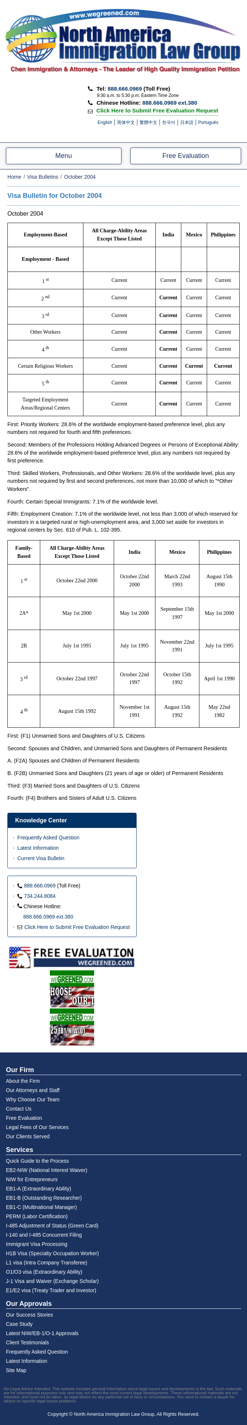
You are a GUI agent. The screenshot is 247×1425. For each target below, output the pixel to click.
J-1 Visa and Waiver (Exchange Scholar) (52, 1281)
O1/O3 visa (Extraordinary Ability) (44, 1272)
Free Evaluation (185, 155)
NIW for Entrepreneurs (32, 1179)
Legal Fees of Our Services (37, 1127)
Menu (63, 155)
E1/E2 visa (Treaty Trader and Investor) (51, 1290)
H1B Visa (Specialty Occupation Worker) (52, 1253)
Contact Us (18, 1109)
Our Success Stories (29, 1315)
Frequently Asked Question (48, 837)
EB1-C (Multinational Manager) (41, 1207)
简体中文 (126, 122)
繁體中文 (148, 122)
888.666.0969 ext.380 (169, 103)
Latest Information (38, 848)
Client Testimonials (27, 1342)
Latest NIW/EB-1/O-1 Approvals (42, 1333)
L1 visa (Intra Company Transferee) (46, 1263)
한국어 (168, 122)
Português (208, 122)
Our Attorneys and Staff (32, 1090)
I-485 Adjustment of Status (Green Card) (52, 1226)
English (104, 122)
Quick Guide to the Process (37, 1161)
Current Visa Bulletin (40, 858)
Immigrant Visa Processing (36, 1244)
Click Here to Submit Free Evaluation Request (157, 110)
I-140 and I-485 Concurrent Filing (44, 1235)
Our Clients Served (27, 1136)
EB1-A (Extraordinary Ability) (38, 1189)
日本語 (186, 122)
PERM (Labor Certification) (37, 1216)
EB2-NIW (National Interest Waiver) (46, 1170)
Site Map (16, 1370)
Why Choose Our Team (32, 1099)
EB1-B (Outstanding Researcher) (44, 1198)
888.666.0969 (124, 88)
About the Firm (23, 1081)
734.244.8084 (40, 896)
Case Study (19, 1324)
